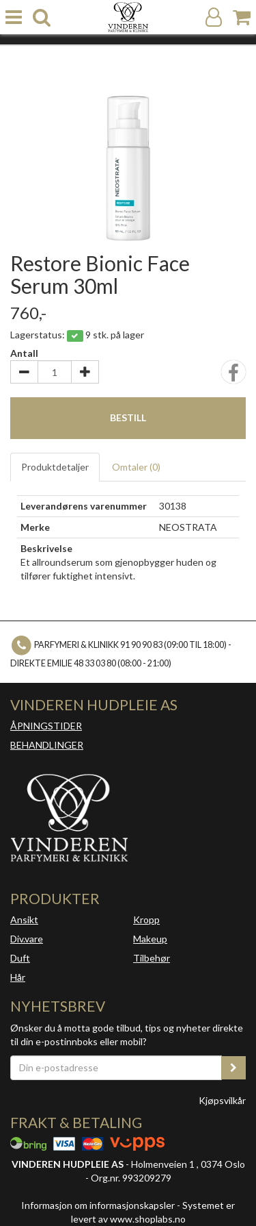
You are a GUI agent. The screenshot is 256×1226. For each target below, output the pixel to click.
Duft (20, 958)
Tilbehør (151, 958)
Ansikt (24, 919)
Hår (17, 977)
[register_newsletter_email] (233, 1067)
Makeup (150, 938)
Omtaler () (136, 467)
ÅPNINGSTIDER (46, 725)
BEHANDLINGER (46, 745)
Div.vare (26, 938)
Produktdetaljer (55, 467)
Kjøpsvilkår (222, 1100)
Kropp (146, 919)
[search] (41, 17)
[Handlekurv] (241, 17)
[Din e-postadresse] (116, 1067)
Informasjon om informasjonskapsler (98, 1205)
